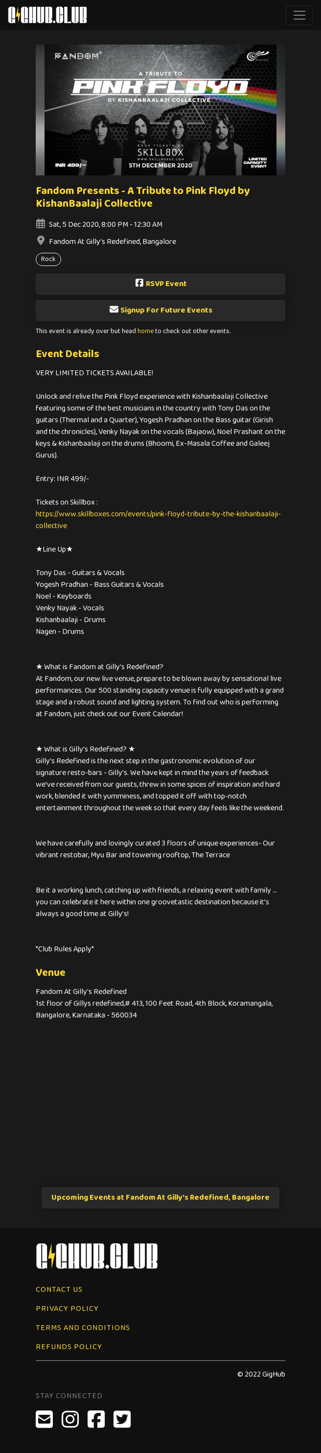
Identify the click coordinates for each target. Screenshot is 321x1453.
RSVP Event (161, 284)
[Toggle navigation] (299, 15)
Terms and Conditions (83, 1328)
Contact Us (59, 1290)
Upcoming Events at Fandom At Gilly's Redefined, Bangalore (160, 1197)
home (146, 331)
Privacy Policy (67, 1309)
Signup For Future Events (160, 310)
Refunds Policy (69, 1347)
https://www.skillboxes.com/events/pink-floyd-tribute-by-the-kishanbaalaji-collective (158, 520)
